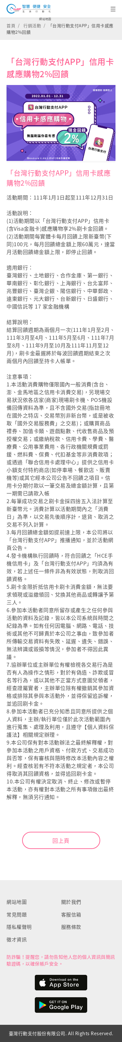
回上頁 (61, 840)
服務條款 (71, 926)
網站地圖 (45, 19)
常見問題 (17, 914)
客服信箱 (71, 914)
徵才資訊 (17, 939)
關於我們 (71, 901)
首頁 (11, 25)
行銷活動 (32, 25)
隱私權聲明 (19, 926)
